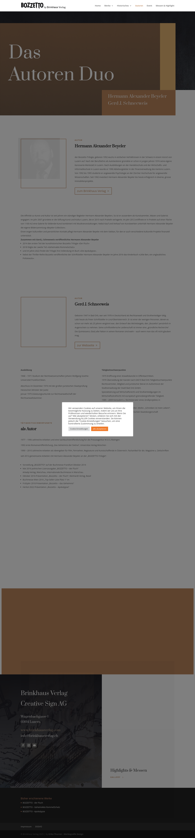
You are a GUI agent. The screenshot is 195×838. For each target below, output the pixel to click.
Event (149, 6)
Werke (107, 6)
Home (98, 6)
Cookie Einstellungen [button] (79, 428)
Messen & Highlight (165, 6)
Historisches (123, 6)
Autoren (139, 6)
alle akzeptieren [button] (100, 428)
